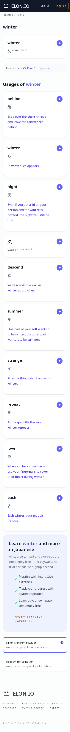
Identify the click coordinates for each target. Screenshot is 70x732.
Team (24, 703)
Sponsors (9, 708)
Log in (45, 5)
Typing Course (33, 708)
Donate (55, 708)
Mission (9, 703)
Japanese (8, 14)
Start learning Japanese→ (29, 619)
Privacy (39, 703)
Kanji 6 (20, 14)
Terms (55, 703)
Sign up (61, 6)
